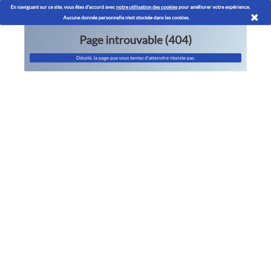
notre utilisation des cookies (146, 7)
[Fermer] (255, 17)
